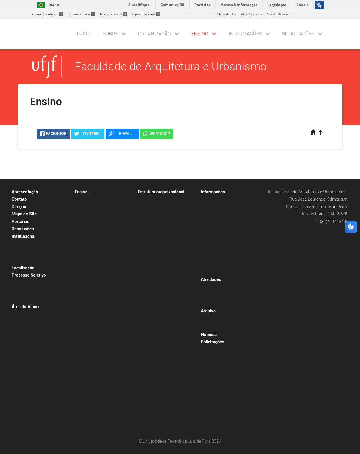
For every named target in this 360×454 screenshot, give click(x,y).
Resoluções (23, 228)
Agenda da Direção (29, 260)
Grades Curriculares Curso (97, 240)
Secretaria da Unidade (157, 248)
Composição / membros (159, 216)
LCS (144, 368)
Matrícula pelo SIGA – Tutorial (226, 256)
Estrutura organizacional (161, 191)
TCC (81, 352)
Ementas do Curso (91, 216)
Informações (245, 34)
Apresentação (25, 191)
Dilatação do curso (218, 390)
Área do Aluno (25, 306)
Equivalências (88, 320)
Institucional (23, 236)
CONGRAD (212, 224)
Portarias (20, 221)
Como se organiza (91, 272)
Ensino (199, 34)
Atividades (211, 279)
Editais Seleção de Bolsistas (36, 315)
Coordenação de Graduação (162, 272)
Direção (19, 206)
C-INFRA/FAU (151, 424)
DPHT (145, 328)
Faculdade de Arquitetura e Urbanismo (171, 66)
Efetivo (20, 291)
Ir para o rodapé (146, 14)
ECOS (145, 360)
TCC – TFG (212, 319)
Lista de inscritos (217, 208)
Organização (154, 34)
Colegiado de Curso (155, 296)
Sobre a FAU (24, 244)
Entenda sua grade (92, 344)
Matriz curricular (90, 304)
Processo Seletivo (29, 275)
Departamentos (152, 312)
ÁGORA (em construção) (159, 344)
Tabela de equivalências (96, 312)
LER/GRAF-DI (150, 400)
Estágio (83, 224)
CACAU (209, 287)
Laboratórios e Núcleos (158, 336)
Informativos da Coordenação (226, 272)
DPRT (145, 320)
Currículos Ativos (90, 208)
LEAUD (146, 408)
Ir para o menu (82, 14)
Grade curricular (90, 232)
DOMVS (147, 352)
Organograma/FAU (155, 200)
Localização (23, 267)
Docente (21, 283)
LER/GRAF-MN (152, 392)
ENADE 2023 (213, 200)
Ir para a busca (113, 14)
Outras (209, 303)
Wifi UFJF (211, 264)
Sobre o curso (88, 256)
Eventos (210, 295)
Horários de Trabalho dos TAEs (38, 252)
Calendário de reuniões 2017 (162, 224)
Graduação (86, 280)
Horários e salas (90, 248)
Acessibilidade (277, 14)
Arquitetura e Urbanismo (159, 280)
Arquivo (208, 311)
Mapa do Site (226, 14)
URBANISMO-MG (153, 384)
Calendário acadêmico (220, 248)
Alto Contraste (251, 14)
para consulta (214, 327)
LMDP (145, 376)
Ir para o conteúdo (47, 14)
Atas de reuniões (153, 232)
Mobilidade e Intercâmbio (223, 240)
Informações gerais (92, 264)
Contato (19, 199)
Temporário (23, 299)
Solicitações (298, 34)
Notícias (209, 334)
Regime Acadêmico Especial (225, 358)
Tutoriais (210, 232)
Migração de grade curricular (225, 382)
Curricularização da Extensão (100, 200)
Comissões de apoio (156, 417)
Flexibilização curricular (221, 350)
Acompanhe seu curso (220, 406)
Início (84, 34)
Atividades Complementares (99, 288)
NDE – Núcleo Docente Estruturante (167, 288)
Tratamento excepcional (222, 366)
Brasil (47, 5)
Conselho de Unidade (157, 208)
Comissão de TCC (154, 304)
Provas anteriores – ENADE (224, 216)
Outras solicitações (218, 398)
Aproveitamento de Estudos (224, 374)
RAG (81, 296)
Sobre (110, 34)
